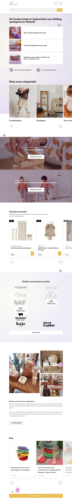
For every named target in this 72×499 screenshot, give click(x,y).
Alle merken (36, 332)
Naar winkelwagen (36, 496)
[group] (22, 103)
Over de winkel (16, 423)
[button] (11, 126)
